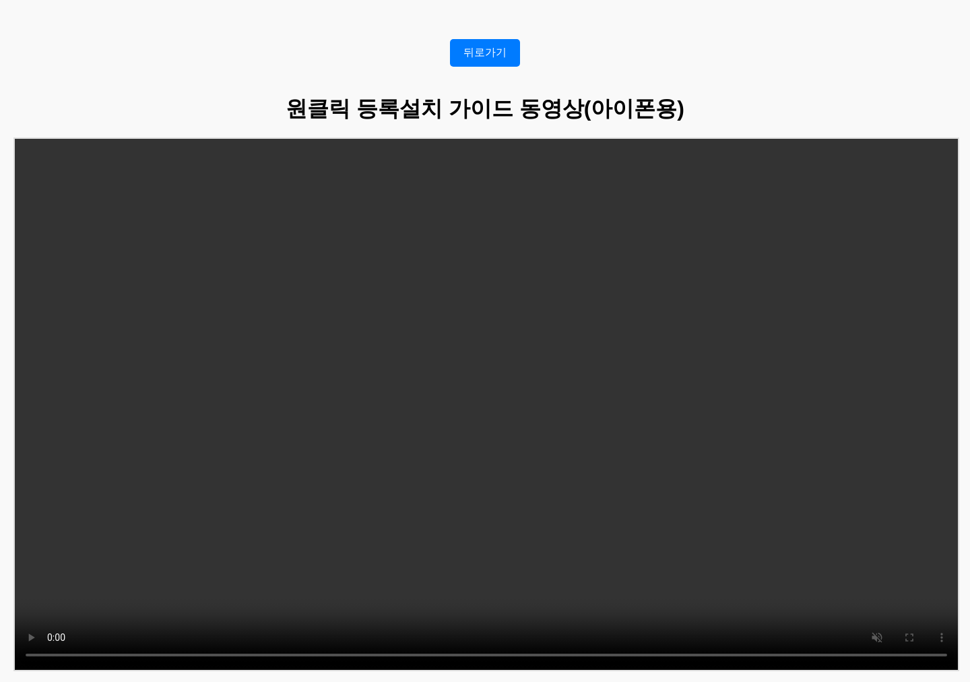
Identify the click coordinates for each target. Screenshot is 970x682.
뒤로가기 (485, 52)
